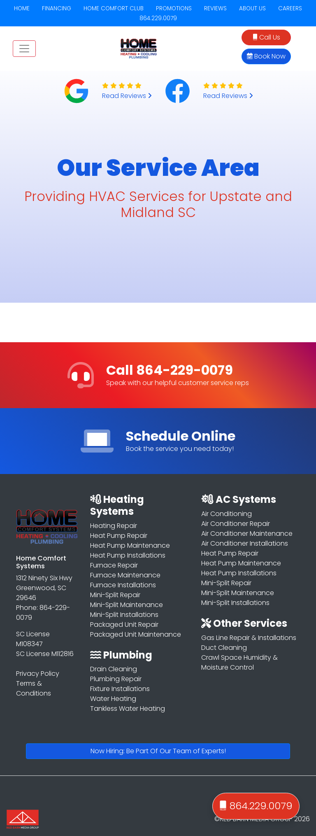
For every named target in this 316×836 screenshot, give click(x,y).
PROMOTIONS (174, 8)
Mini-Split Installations (124, 614)
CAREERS (290, 8)
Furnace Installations (123, 585)
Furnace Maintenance (125, 575)
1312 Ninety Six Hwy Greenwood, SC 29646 (44, 587)
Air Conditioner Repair (235, 523)
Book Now (266, 56)
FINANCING (56, 8)
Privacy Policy (37, 673)
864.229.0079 (158, 18)
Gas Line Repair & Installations (248, 637)
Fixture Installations (120, 689)
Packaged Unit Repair (124, 624)
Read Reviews (127, 95)
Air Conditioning (226, 513)
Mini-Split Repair (115, 595)
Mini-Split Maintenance (126, 604)
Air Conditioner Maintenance (247, 533)
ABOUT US (252, 8)
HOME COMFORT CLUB (114, 8)
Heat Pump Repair (118, 535)
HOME (22, 8)
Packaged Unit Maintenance (135, 634)
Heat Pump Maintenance (130, 545)
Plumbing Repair (116, 679)
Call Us (266, 37)
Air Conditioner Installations (244, 543)
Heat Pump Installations (127, 555)
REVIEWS (215, 8)
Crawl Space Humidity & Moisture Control (239, 662)
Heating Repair (113, 525)
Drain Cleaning (113, 669)
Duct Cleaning (224, 647)
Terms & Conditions (33, 688)
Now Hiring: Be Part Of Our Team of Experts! (158, 751)
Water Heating (113, 698)
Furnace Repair (114, 565)
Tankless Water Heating (127, 708)
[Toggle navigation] (24, 48)
